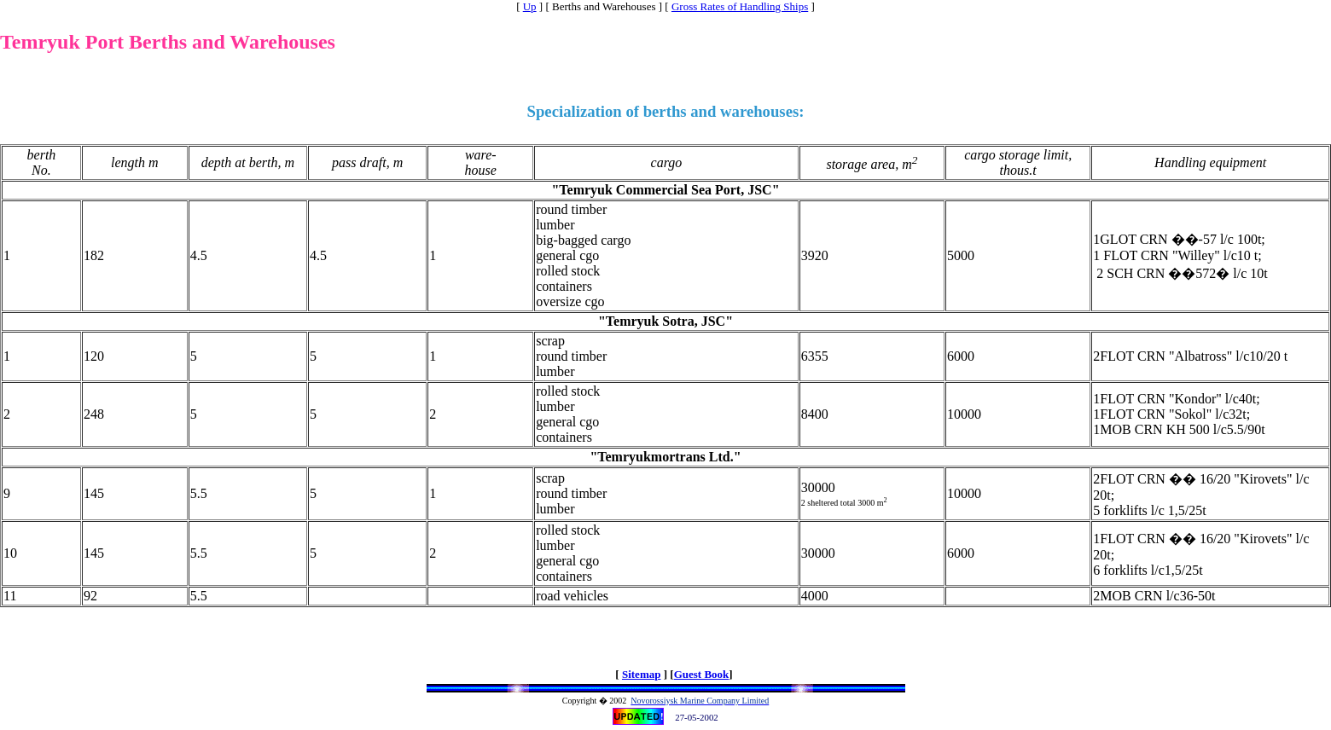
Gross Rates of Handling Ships (739, 6)
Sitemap (641, 674)
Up (530, 6)
